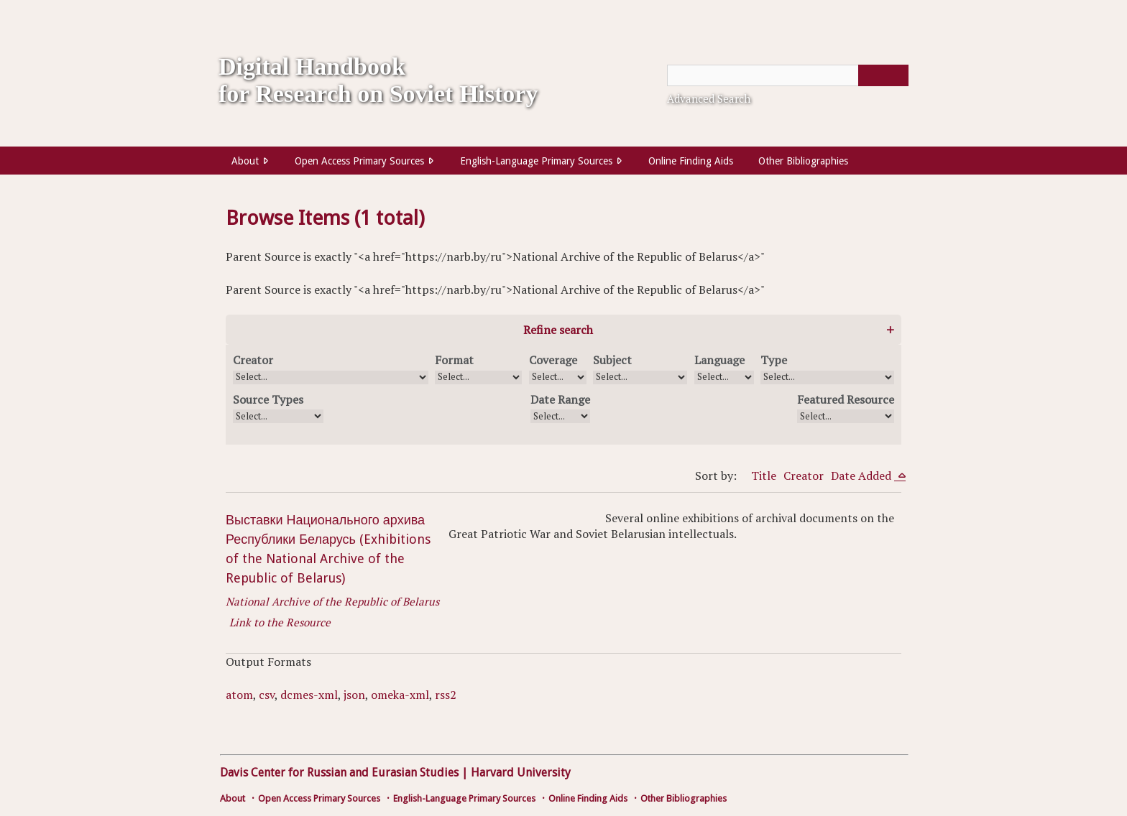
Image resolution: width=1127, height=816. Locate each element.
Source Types (268, 399)
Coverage (553, 360)
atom (239, 695)
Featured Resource (845, 399)
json (354, 695)
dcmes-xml (309, 695)
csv (267, 695)
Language (719, 360)
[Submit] (883, 75)
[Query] (787, 75)
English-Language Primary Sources (536, 161)
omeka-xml (400, 695)
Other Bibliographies (803, 161)
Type (773, 360)
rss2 (445, 695)
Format (454, 360)
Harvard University (521, 772)
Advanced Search (708, 98)
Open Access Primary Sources (359, 161)
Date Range (560, 399)
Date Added (862, 475)
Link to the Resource (280, 622)
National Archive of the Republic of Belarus (332, 601)
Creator (253, 360)
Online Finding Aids (690, 161)
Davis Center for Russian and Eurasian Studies (339, 772)
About (245, 161)
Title (763, 475)
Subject (612, 360)
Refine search (558, 330)
